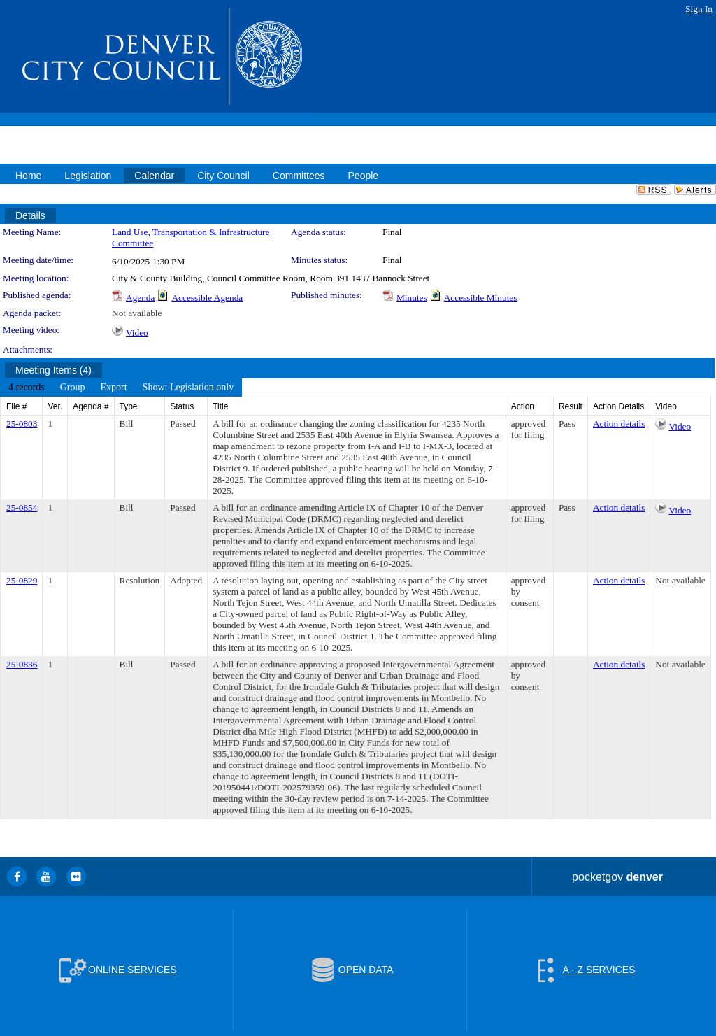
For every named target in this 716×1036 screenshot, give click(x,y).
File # (16, 406)
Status (182, 406)
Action (522, 406)
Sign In (699, 8)
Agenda (140, 297)
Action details (619, 423)
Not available (137, 313)
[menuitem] (26, 387)
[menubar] (121, 387)
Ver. (55, 406)
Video (137, 332)
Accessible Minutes (480, 297)
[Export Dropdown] (113, 387)
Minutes (411, 297)
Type (129, 406)
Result (570, 406)
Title (220, 406)
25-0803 (21, 423)
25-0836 (21, 664)
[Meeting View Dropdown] (188, 387)
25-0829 (21, 580)
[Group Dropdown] (72, 387)
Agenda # (90, 406)
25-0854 (21, 507)
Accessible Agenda (207, 297)
